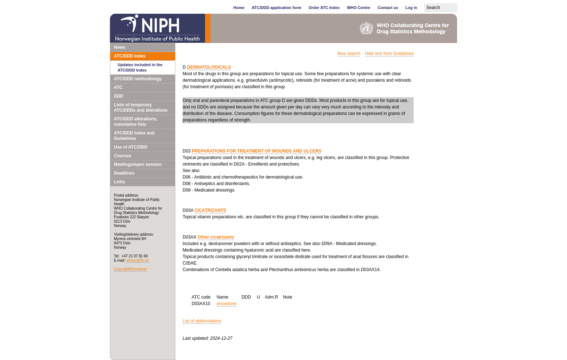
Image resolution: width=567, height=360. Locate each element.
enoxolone (226, 303)
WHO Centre (358, 7)
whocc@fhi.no (137, 260)
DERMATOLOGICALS (209, 67)
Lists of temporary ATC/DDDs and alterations (140, 107)
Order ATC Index (324, 7)
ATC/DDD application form (276, 7)
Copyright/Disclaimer (130, 269)
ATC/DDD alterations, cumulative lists (135, 121)
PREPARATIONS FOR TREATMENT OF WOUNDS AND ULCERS (256, 151)
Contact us (388, 7)
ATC (118, 87)
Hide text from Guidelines (389, 53)
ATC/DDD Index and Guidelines (134, 135)
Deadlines (124, 173)
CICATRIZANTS (210, 210)
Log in (411, 7)
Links (119, 181)
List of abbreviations (202, 320)
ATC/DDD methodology (138, 78)
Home (238, 7)
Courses (122, 155)
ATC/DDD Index (130, 56)
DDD (118, 96)
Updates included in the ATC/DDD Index (140, 67)
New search (348, 53)
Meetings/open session (138, 164)
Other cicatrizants (215, 237)
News (119, 47)
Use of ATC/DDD (131, 147)
